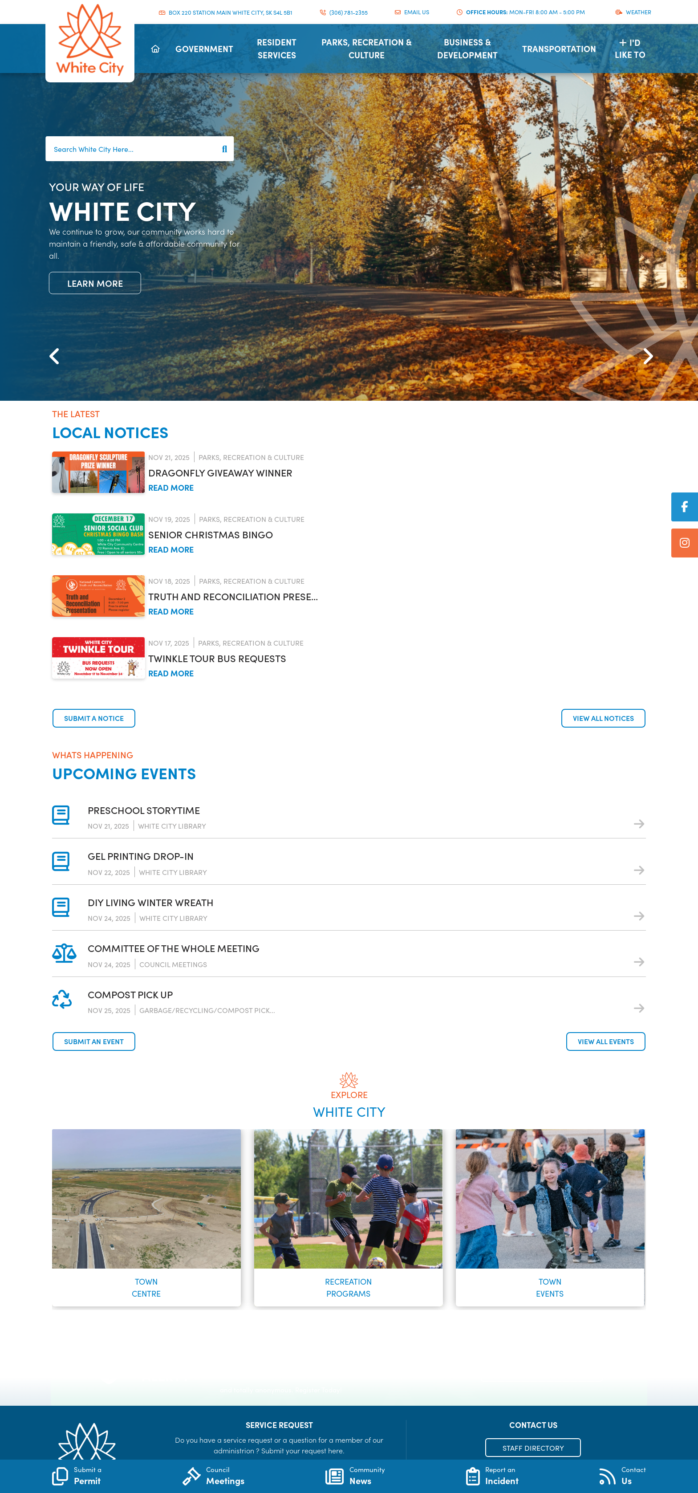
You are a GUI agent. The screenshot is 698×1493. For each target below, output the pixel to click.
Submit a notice (94, 718)
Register (542, 1371)
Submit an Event (94, 1041)
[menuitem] (155, 48)
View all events (606, 1041)
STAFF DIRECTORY (533, 1447)
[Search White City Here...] (139, 148)
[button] (52, 343)
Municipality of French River (90, 40)
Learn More (95, 283)
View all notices (603, 718)
